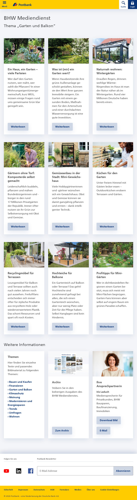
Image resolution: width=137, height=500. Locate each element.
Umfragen (15, 412)
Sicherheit (8, 490)
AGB (52, 490)
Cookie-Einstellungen (109, 490)
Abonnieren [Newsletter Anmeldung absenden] (123, 470)
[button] (4, 2)
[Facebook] (30, 470)
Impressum (23, 490)
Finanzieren (16, 385)
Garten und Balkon (20, 389)
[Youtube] (6, 470)
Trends (13, 408)
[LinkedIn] (18, 470)
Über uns (91, 490)
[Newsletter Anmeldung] (75, 470)
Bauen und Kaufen (20, 381)
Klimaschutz (16, 393)
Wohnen (14, 416)
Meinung (14, 397)
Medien (78, 490)
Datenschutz (39, 490)
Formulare (64, 490)
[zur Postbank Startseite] (61, 4)
